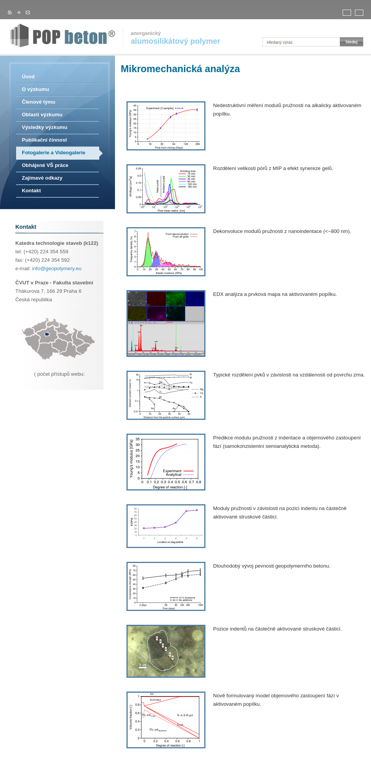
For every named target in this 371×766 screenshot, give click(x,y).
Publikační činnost (44, 140)
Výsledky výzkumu (44, 127)
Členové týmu (38, 102)
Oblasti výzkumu (42, 114)
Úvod (28, 76)
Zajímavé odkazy (42, 178)
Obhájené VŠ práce (45, 165)
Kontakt (31, 190)
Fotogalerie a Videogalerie (53, 152)
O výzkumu (35, 89)
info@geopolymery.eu (57, 268)
